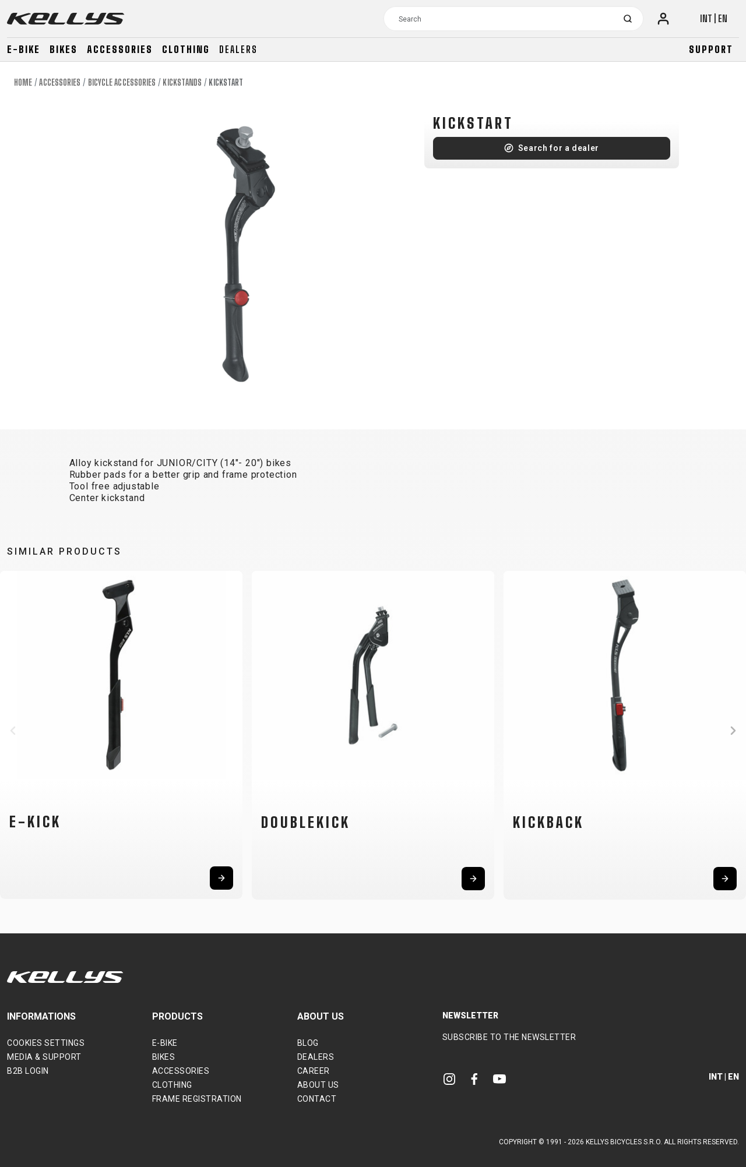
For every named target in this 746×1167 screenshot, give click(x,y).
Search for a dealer (558, 148)
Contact (317, 1098)
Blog (308, 1043)
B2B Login (28, 1071)
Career (313, 1071)
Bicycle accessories (122, 82)
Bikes (64, 49)
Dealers (238, 49)
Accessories (120, 49)
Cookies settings (46, 1043)
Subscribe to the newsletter (509, 1037)
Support (711, 49)
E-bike (23, 49)
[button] (13, 731)
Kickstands (182, 82)
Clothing (186, 49)
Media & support (44, 1057)
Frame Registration (197, 1098)
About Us (318, 1085)
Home (23, 82)
